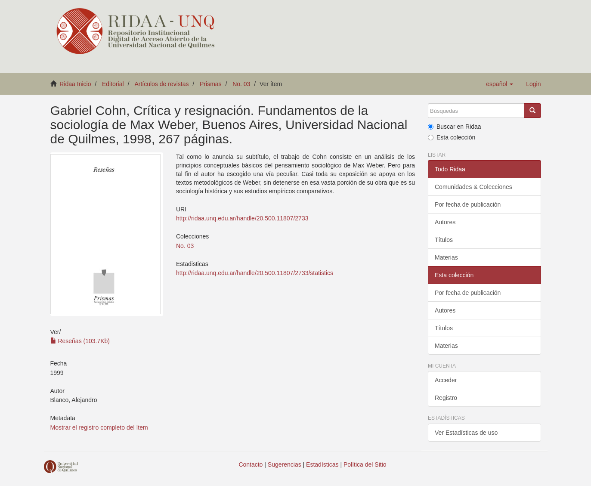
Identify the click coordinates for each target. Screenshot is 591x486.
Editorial (113, 83)
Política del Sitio (365, 464)
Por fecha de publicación (468, 204)
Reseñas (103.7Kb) (80, 340)
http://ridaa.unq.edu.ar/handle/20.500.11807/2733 (242, 218)
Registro (446, 397)
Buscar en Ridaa (454, 126)
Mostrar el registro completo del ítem (99, 427)
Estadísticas (322, 464)
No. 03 (241, 83)
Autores (445, 222)
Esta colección (451, 137)
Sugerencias (284, 464)
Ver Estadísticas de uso (466, 432)
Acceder (446, 380)
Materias (446, 257)
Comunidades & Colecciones (473, 186)
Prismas (211, 83)
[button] (500, 84)
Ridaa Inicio (75, 83)
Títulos (444, 239)
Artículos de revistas (161, 83)
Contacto (250, 464)
